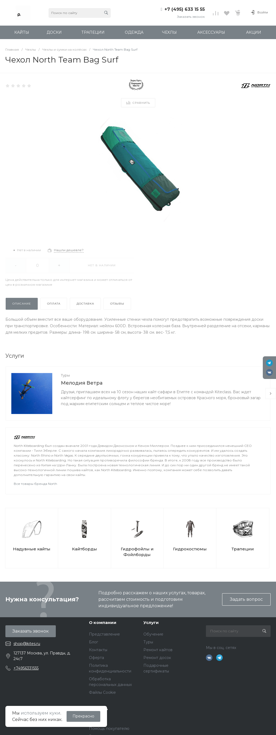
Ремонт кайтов (157, 649)
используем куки (40, 713)
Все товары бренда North (35, 484)
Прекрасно (83, 716)
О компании (102, 622)
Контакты (98, 649)
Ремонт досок (157, 657)
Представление (104, 634)
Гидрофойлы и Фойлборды (137, 551)
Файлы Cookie (102, 692)
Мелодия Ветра (81, 383)
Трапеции (243, 548)
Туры (65, 375)
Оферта (96, 657)
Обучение (153, 634)
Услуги (151, 622)
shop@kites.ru (26, 643)
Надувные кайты (31, 548)
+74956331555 (26, 668)
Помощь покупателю (109, 728)
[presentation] (270, 393)
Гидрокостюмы (190, 548)
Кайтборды (84, 548)
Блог (93, 642)
